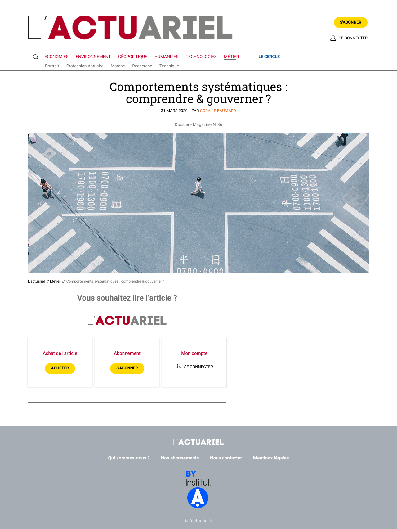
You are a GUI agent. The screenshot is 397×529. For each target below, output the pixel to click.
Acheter (60, 368)
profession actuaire (85, 66)
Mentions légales (271, 458)
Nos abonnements (180, 458)
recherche (142, 66)
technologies (201, 56)
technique (169, 66)
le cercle (268, 56)
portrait (52, 66)
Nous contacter (226, 458)
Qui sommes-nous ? (129, 458)
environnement (93, 56)
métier (231, 57)
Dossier (182, 124)
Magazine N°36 (207, 124)
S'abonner (350, 22)
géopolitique (132, 56)
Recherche (37, 57)
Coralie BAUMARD (218, 111)
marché (118, 66)
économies (56, 56)
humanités (166, 56)
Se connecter (353, 38)
